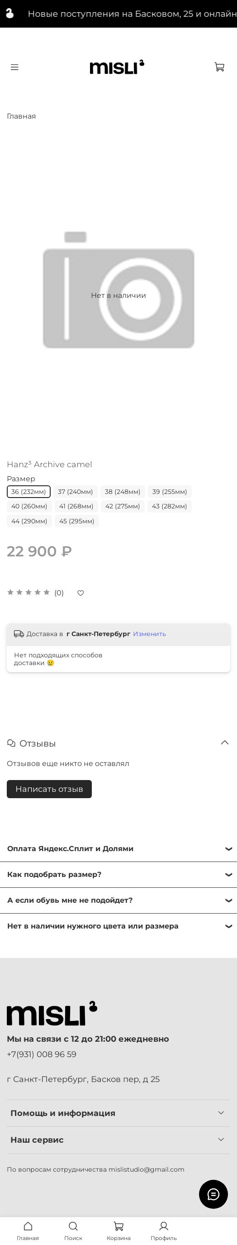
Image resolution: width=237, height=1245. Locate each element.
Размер (21, 478)
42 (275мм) (122, 506)
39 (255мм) (169, 492)
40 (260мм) (29, 506)
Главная (21, 116)
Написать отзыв (49, 789)
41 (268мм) (76, 506)
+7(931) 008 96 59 (41, 1054)
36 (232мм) (28, 492)
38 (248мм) (123, 492)
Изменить (149, 634)
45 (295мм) (77, 521)
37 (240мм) (75, 492)
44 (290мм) (29, 521)
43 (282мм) (169, 506)
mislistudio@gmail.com (147, 1169)
